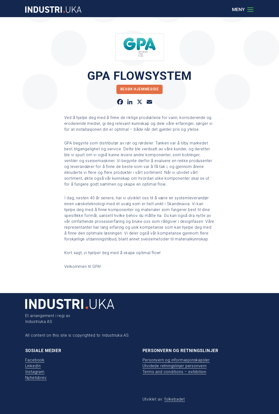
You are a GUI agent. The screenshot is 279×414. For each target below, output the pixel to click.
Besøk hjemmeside (139, 89)
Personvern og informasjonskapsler (176, 360)
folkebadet (174, 399)
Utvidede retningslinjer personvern (175, 366)
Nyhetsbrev (36, 377)
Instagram (35, 371)
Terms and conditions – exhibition (174, 371)
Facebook (35, 360)
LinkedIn (33, 366)
